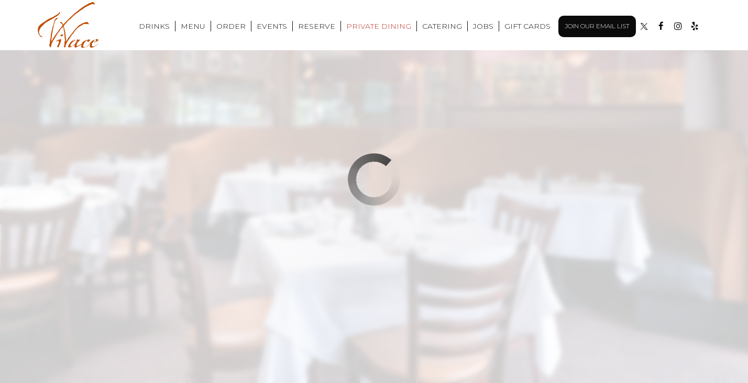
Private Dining (378, 26)
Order (231, 26)
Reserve (316, 26)
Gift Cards (527, 26)
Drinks (154, 26)
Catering (442, 26)
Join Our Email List (597, 26)
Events (272, 26)
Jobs (483, 26)
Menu (193, 26)
